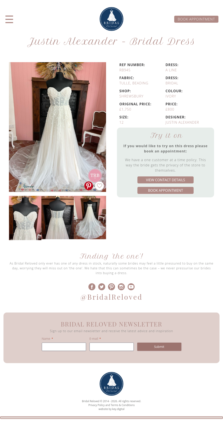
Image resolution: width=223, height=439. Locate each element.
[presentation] (111, 429)
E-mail (95, 339)
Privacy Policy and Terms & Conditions (111, 405)
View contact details (165, 180)
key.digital (118, 409)
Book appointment (196, 19)
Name (47, 339)
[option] (25, 218)
